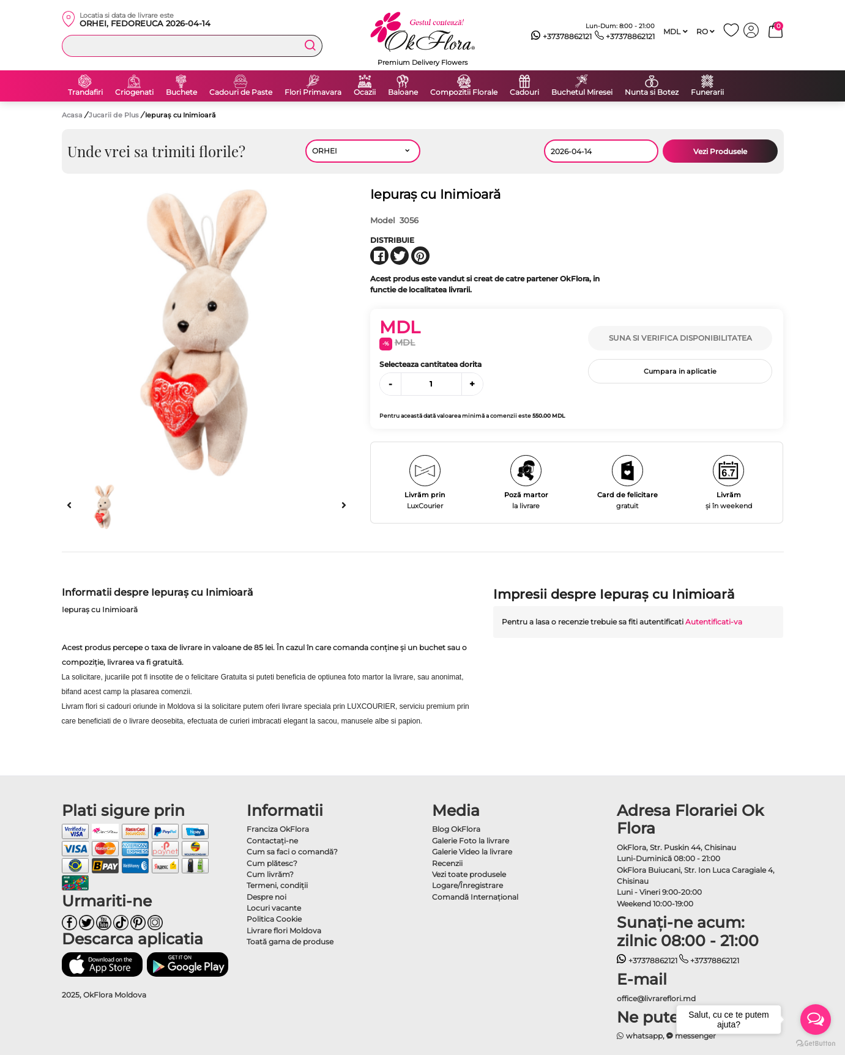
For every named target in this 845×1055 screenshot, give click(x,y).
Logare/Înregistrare (467, 885)
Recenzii (447, 863)
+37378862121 (561, 37)
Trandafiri (85, 92)
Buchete (181, 92)
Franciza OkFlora (278, 829)
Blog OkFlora (456, 829)
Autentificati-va (713, 621)
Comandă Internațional (475, 896)
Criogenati (134, 92)
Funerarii (707, 92)
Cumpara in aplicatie (680, 371)
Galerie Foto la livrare (470, 840)
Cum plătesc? (272, 863)
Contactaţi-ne (272, 840)
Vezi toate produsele (469, 874)
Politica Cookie (274, 919)
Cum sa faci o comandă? (292, 851)
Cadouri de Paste (240, 92)
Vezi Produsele (720, 151)
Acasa (72, 115)
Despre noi (266, 896)
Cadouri (524, 92)
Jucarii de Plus (115, 115)
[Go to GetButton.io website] (815, 1042)
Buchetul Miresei (581, 92)
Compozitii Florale (463, 92)
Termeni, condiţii (277, 885)
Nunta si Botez (652, 92)
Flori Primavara (313, 92)
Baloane (403, 92)
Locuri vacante (274, 907)
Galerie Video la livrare (472, 851)
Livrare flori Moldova (284, 930)
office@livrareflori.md (656, 998)
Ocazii (365, 92)
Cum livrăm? (270, 874)
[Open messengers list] (815, 1019)
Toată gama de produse (290, 941)
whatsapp (640, 1035)
